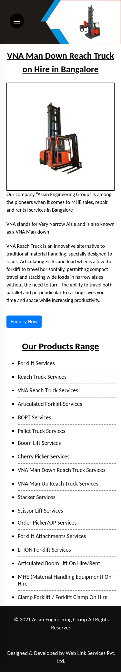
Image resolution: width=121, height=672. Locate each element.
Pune (37, 636)
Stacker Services (36, 497)
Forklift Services (36, 363)
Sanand (38, 644)
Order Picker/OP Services (47, 522)
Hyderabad (59, 644)
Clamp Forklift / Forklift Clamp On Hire (62, 597)
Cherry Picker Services (43, 456)
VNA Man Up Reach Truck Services (58, 483)
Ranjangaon (18, 636)
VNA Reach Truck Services (48, 390)
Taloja (52, 636)
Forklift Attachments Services (52, 536)
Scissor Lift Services (40, 510)
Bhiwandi (89, 636)
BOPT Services (34, 417)
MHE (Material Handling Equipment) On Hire (64, 580)
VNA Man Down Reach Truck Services (62, 470)
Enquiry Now (24, 321)
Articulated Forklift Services (50, 403)
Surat (106, 636)
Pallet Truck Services (42, 431)
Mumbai (69, 636)
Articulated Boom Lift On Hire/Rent (59, 563)
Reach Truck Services (42, 376)
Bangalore (81, 644)
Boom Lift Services (39, 442)
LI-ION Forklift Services (44, 549)
